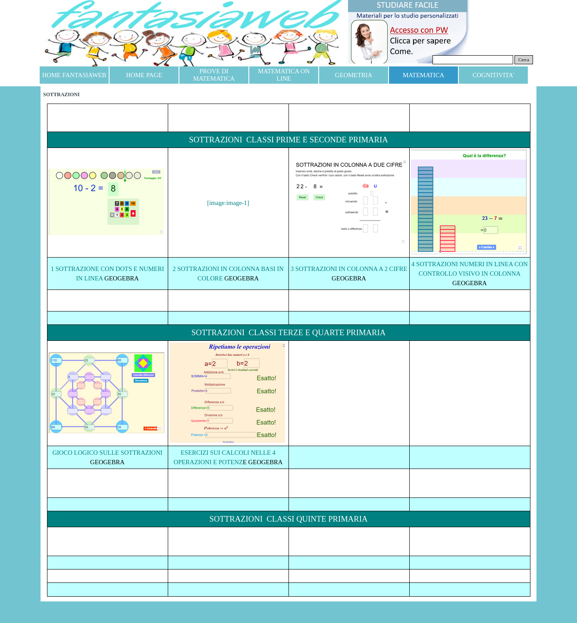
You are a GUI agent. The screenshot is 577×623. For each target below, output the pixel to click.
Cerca (523, 59)
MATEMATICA (423, 75)
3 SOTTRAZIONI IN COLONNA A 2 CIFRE (349, 268)
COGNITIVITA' (493, 75)
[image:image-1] (228, 202)
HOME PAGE (144, 75)
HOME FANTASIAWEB (74, 75)
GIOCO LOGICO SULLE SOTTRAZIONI (107, 452)
